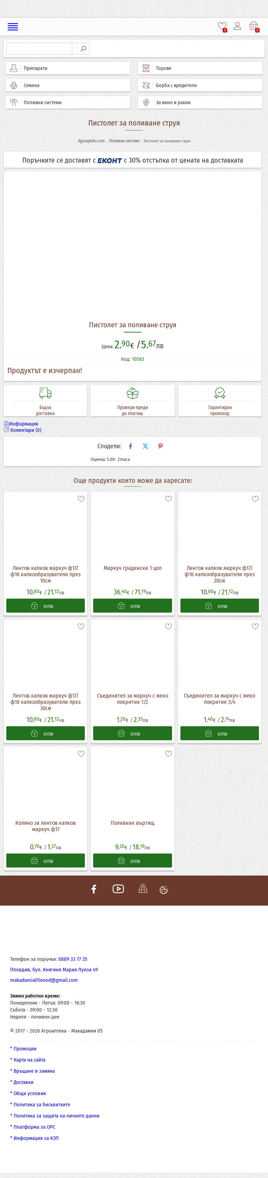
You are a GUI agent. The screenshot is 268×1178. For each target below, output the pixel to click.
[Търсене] (39, 49)
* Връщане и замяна (32, 1071)
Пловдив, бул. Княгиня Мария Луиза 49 (54, 970)
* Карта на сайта (27, 1060)
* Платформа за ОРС (32, 1127)
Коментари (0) (22, 430)
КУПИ (42, 605)
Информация (21, 424)
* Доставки (22, 1082)
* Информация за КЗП (34, 1138)
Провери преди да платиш (132, 411)
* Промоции (23, 1049)
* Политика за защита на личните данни (54, 1116)
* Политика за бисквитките (40, 1105)
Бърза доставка (45, 411)
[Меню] (13, 26)
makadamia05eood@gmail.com (44, 980)
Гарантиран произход (220, 411)
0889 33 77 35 (72, 959)
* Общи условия (28, 1094)
